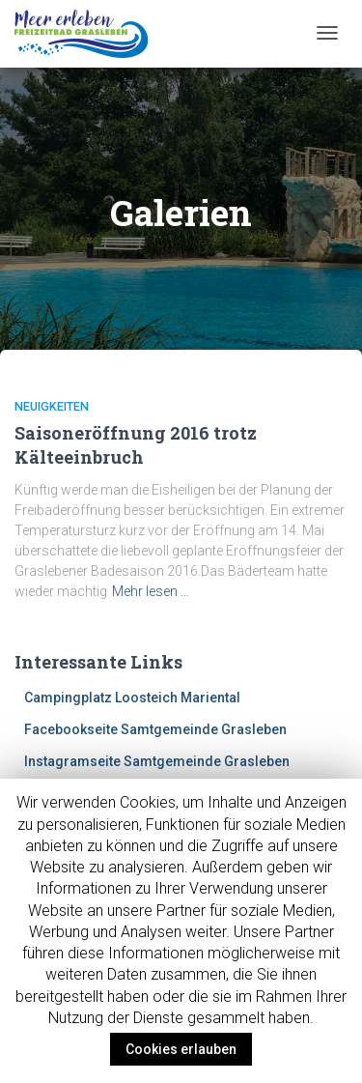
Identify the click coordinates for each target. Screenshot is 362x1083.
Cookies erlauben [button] (181, 1049)
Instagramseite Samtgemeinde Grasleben (157, 761)
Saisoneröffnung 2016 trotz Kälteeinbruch (135, 445)
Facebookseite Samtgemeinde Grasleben (155, 729)
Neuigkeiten (51, 406)
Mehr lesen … (150, 591)
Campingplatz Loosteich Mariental (132, 697)
